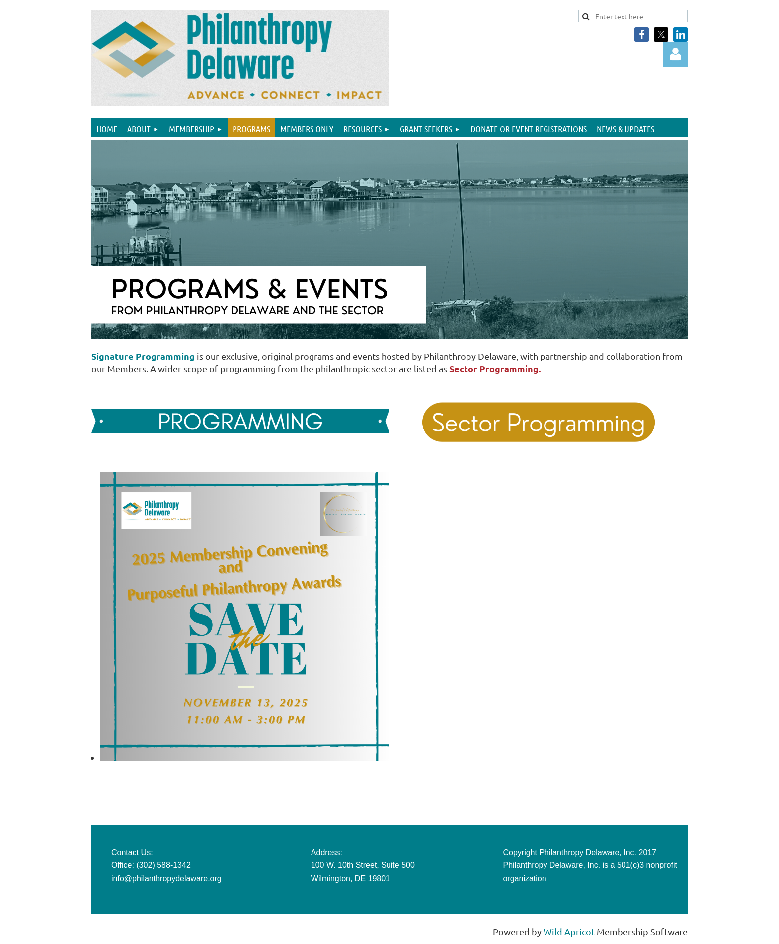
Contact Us (131, 852)
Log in (675, 54)
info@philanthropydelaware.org (166, 878)
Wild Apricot (569, 931)
